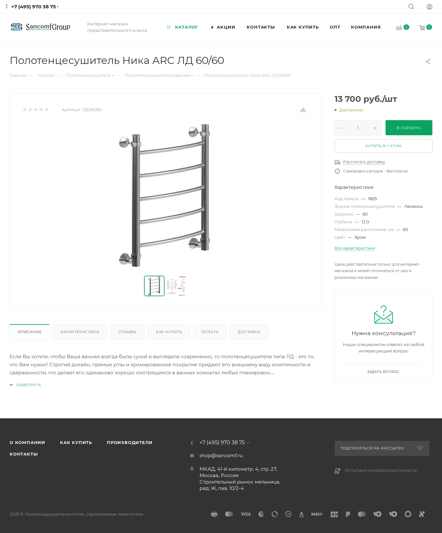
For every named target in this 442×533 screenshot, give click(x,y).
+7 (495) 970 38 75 (33, 7)
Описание (29, 332)
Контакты (24, 454)
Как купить (169, 332)
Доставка (249, 332)
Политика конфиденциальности (381, 471)
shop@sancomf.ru (221, 455)
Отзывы (127, 332)
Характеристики (80, 332)
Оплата (210, 332)
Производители (129, 442)
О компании (27, 442)
